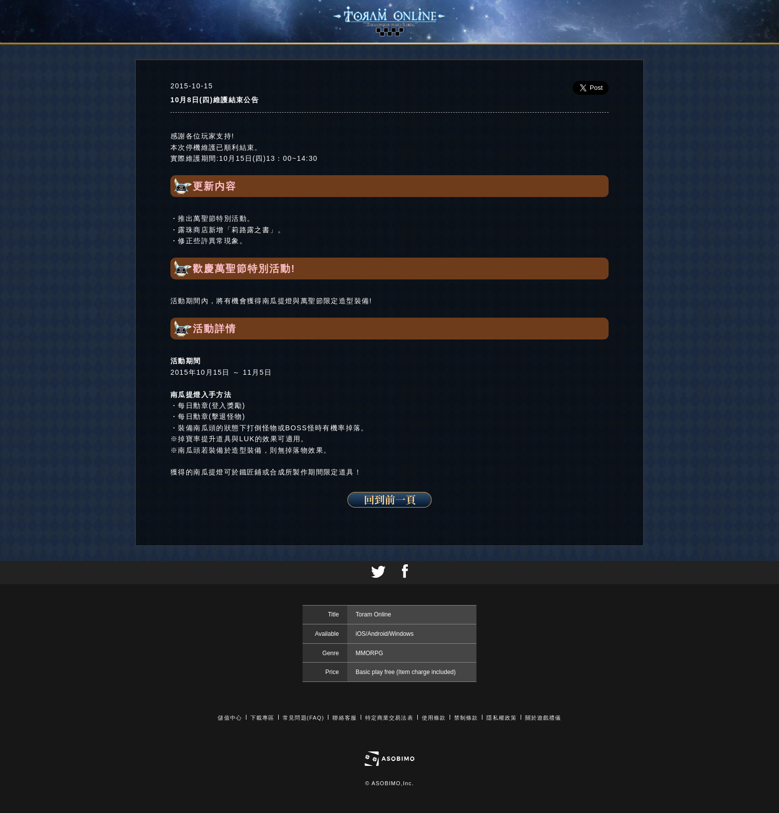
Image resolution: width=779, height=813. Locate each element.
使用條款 (434, 718)
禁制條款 (466, 718)
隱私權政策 (501, 718)
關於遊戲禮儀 (543, 718)
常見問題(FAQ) (303, 718)
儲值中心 (229, 718)
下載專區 (262, 718)
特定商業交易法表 (389, 718)
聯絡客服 (344, 718)
